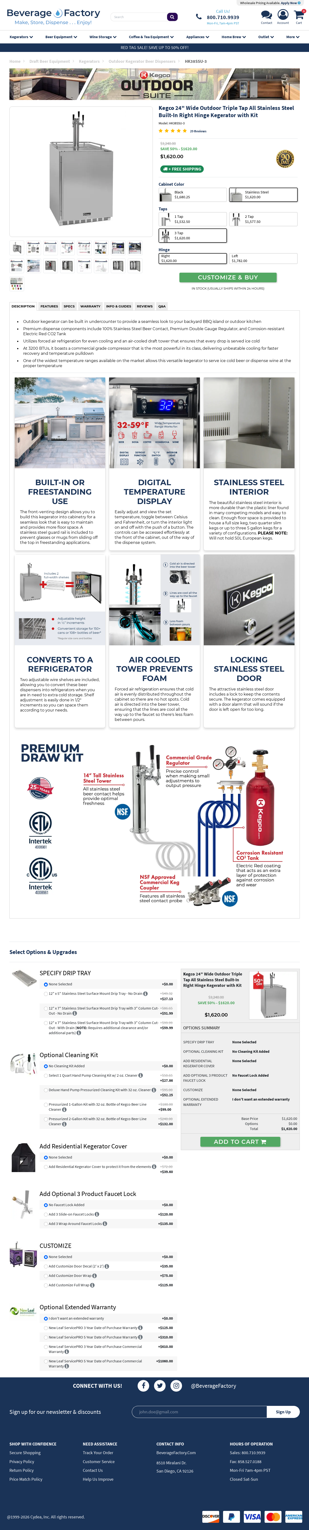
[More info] (145, 993)
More (292, 36)
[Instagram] (176, 1386)
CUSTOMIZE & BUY (228, 277)
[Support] (266, 18)
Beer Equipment (61, 36)
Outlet (266, 36)
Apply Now (291, 3)
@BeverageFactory (213, 1385)
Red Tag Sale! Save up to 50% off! (155, 47)
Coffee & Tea (151, 36)
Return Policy (21, 1470)
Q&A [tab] (162, 306)
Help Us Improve (98, 1479)
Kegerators (21, 36)
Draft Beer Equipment (51, 61)
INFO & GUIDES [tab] (118, 306)
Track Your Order (98, 1452)
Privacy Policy (21, 1461)
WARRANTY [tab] (90, 306)
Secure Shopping (25, 1452)
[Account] (283, 18)
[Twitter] (160, 1386)
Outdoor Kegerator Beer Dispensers (144, 61)
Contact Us (93, 1470)
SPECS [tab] (69, 306)
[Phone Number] (217, 16)
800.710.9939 (253, 1452)
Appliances (197, 36)
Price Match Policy (25, 1479)
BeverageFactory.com (176, 1452)
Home (17, 61)
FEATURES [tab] (49, 306)
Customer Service (99, 1461)
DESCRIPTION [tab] (23, 306)
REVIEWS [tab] (145, 306)
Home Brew (234, 36)
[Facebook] (143, 1386)
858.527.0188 (249, 1461)
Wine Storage (103, 36)
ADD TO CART (240, 1141)
